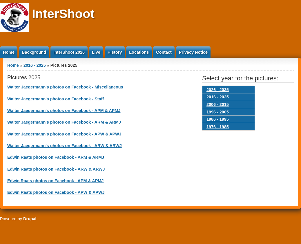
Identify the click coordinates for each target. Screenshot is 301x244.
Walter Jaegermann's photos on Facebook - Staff (55, 99)
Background (34, 52)
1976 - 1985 (217, 126)
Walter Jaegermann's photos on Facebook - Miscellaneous (65, 87)
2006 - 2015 (217, 104)
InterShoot (63, 14)
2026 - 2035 (217, 89)
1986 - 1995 (217, 119)
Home (8, 52)
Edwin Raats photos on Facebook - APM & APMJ (55, 180)
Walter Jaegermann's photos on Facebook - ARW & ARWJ (64, 145)
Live (96, 52)
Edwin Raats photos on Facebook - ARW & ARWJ (56, 169)
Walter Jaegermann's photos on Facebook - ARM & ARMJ (64, 122)
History (115, 52)
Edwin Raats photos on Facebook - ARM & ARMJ (55, 157)
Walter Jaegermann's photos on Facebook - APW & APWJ (64, 134)
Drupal (30, 218)
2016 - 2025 (34, 65)
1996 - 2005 (217, 112)
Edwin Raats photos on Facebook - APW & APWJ (56, 192)
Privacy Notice (193, 52)
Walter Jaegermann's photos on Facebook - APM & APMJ (63, 110)
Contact (164, 52)
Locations (139, 52)
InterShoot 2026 (69, 52)
